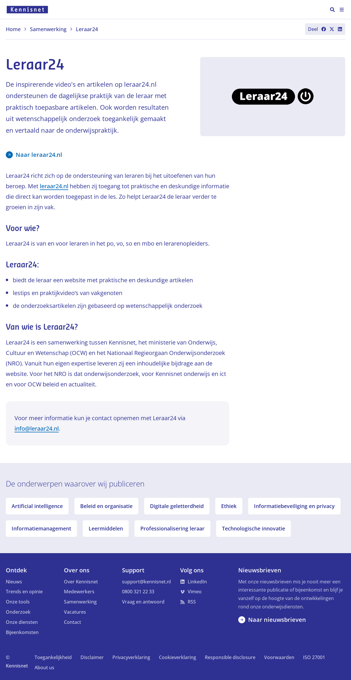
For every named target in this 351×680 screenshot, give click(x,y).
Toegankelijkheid (53, 657)
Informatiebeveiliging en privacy (294, 506)
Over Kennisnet (81, 581)
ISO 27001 (314, 657)
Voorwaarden (279, 657)
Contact (72, 622)
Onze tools (18, 602)
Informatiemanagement (41, 528)
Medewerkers (79, 591)
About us (44, 667)
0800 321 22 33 (138, 591)
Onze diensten (22, 622)
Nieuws (14, 581)
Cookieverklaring (177, 657)
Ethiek (229, 506)
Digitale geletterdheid (177, 506)
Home (16, 29)
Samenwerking (51, 29)
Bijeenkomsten (22, 632)
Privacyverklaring (131, 657)
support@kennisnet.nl (146, 581)
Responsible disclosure (230, 657)
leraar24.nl (54, 186)
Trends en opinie (24, 591)
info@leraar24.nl (37, 428)
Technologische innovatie (253, 528)
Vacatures (75, 612)
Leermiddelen (106, 528)
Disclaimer (92, 657)
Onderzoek (18, 612)
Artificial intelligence (37, 506)
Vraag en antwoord (143, 602)
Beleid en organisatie (106, 506)
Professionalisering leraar (172, 528)
